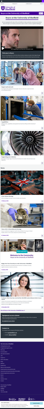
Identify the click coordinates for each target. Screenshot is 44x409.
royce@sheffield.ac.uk (12, 332)
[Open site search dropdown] (43, 1)
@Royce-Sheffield (12, 335)
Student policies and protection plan (8, 369)
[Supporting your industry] (22, 148)
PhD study (3, 350)
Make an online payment (5, 367)
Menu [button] (41, 13)
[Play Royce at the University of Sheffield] (3, 48)
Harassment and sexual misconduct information (10, 371)
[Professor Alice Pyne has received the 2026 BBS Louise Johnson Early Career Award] (22, 290)
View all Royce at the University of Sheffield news (13, 310)
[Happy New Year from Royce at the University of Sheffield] (22, 254)
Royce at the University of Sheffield (15, 13)
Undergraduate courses (5, 346)
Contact (2, 381)
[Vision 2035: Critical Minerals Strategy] (22, 220)
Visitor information (4, 359)
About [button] (41, 3)
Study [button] (2, 3)
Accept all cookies (36, 403)
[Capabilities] (22, 113)
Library (2, 377)
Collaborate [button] (28, 3)
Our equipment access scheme (8, 321)
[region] (22, 405)
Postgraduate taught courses (6, 348)
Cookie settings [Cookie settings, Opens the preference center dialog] (36, 405)
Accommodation (4, 352)
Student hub (3, 365)
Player (2, 361)
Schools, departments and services (8, 373)
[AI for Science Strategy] (22, 187)
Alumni (2, 375)
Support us (3, 357)
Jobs (2, 355)
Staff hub (2, 363)
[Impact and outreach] (22, 78)
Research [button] (14, 3)
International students (5, 353)
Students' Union (4, 379)
